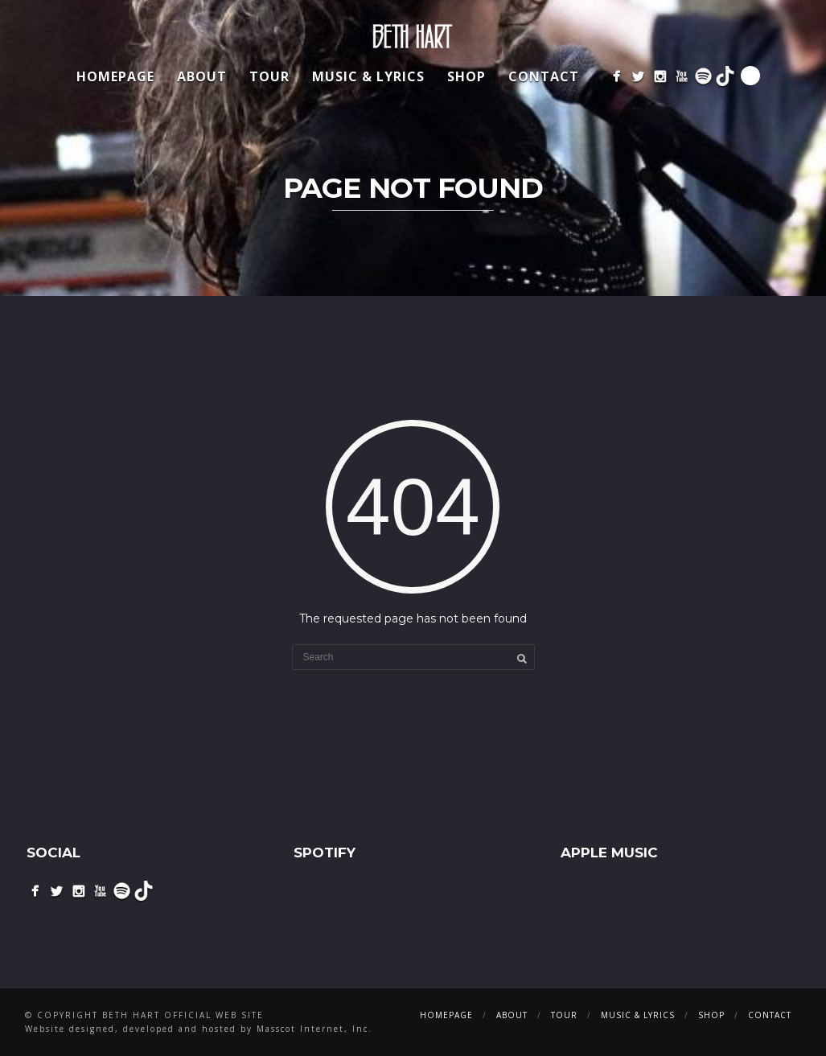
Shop (466, 76)
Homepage (115, 76)
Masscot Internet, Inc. (314, 1028)
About (202, 76)
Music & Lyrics (368, 76)
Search (750, 75)
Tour (269, 76)
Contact (543, 76)
